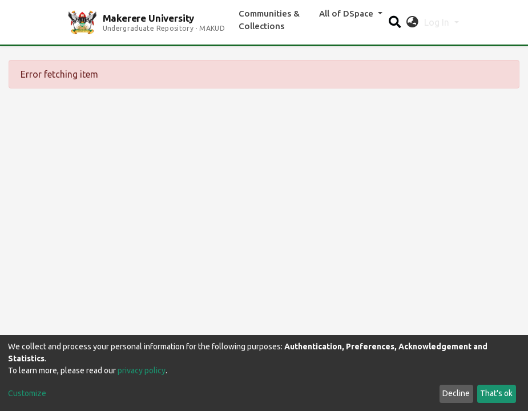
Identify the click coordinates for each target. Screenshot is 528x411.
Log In (438, 22)
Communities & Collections (269, 20)
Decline (456, 393)
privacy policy (142, 370)
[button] (412, 22)
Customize (27, 393)
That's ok (496, 393)
